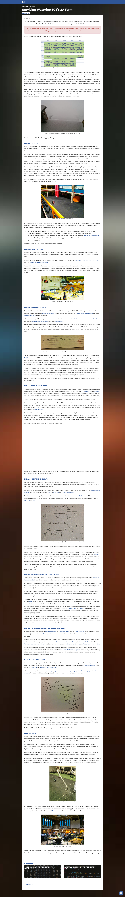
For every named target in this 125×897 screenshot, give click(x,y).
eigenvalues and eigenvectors (48, 667)
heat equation (59, 321)
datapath (96, 391)
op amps (26, 492)
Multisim (96, 554)
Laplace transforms (30, 315)
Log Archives (28, 7)
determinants (33, 667)
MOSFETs (27, 500)
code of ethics (80, 631)
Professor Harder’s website (91, 236)
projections (77, 671)
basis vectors (63, 671)
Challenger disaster (71, 642)
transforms (96, 319)
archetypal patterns (50, 631)
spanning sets (55, 671)
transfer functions (76, 319)
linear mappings (85, 671)
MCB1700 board (38, 409)
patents (49, 634)
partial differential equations (40, 321)
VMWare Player (72, 608)
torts (37, 634)
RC (49, 492)
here (30, 601)
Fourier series (86, 319)
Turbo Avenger (56, 811)
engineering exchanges (81, 260)
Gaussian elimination (90, 665)
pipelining (86, 391)
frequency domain (69, 492)
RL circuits (56, 492)
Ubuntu (81, 608)
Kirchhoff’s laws (95, 490)
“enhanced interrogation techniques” (34, 644)
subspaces (71, 671)
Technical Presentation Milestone (38, 262)
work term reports (94, 260)
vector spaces (46, 671)
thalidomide (59, 642)
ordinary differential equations (84, 313)
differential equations (48, 313)
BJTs (34, 500)
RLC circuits (82, 496)
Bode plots (76, 496)
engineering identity (64, 631)
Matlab (26, 358)
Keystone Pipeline (84, 642)
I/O (82, 391)
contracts (41, 634)
